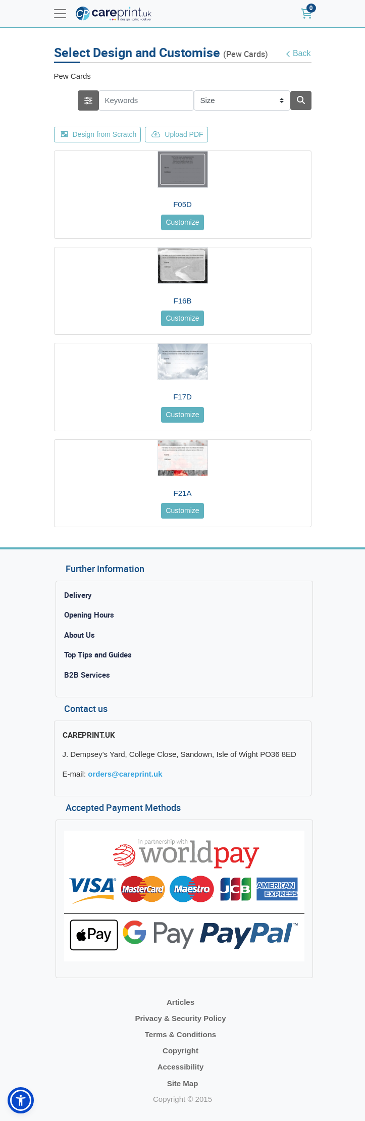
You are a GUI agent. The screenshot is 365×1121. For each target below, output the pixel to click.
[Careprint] (113, 14)
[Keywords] (146, 100)
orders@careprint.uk (125, 774)
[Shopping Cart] (306, 13)
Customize (182, 222)
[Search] (300, 100)
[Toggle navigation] (60, 13)
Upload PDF (177, 134)
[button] (20, 1100)
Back (298, 53)
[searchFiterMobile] (88, 100)
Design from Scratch (99, 134)
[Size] (242, 100)
